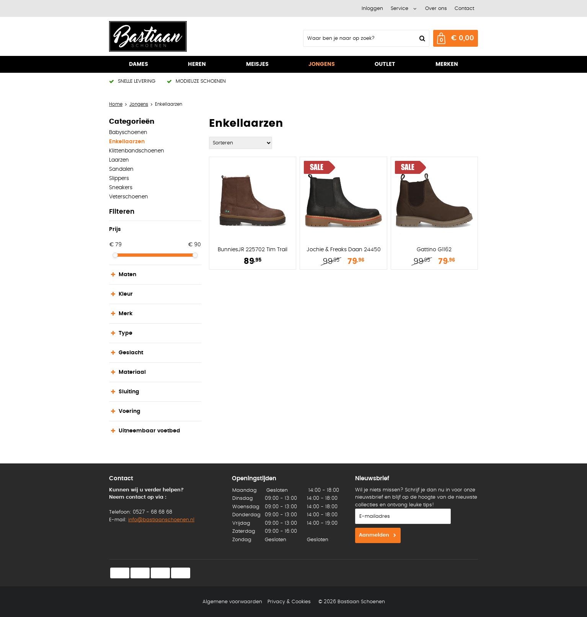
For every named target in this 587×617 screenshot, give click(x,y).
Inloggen (372, 8)
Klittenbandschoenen (136, 151)
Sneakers (120, 187)
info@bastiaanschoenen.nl (161, 519)
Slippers (119, 178)
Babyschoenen (128, 132)
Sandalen (121, 169)
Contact (464, 8)
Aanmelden (374, 535)
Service (399, 8)
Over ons (436, 8)
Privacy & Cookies (289, 601)
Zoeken (421, 38)
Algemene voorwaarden (232, 601)
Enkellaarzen (127, 141)
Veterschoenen (128, 197)
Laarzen (119, 160)
